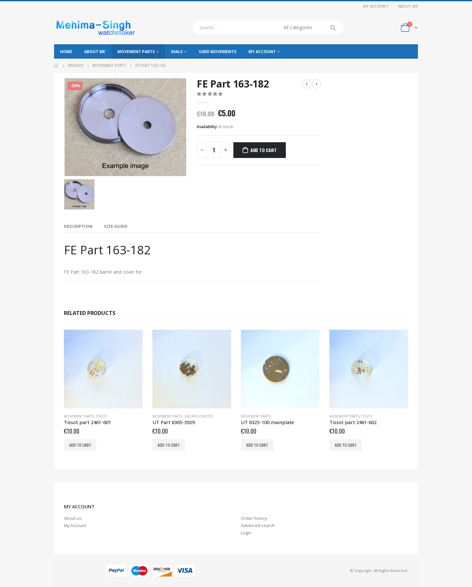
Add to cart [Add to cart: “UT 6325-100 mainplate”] (257, 445)
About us (73, 518)
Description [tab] (78, 226)
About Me (408, 6)
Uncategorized (198, 416)
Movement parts (136, 51)
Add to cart (263, 150)
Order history (254, 518)
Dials (177, 51)
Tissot (101, 416)
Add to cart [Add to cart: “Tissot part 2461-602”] (346, 445)
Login (246, 533)
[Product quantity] (213, 150)
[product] (103, 369)
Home (66, 51)
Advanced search (258, 525)
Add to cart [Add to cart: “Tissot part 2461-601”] (80, 445)
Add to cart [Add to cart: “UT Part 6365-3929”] (169, 445)
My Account (375, 6)
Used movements (217, 51)
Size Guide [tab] (116, 226)
